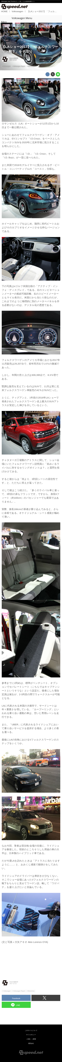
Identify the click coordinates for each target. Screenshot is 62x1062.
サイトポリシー (31, 1035)
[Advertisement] (31, 960)
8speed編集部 (13, 58)
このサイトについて (31, 1030)
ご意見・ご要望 (31, 1039)
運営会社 (31, 1043)
